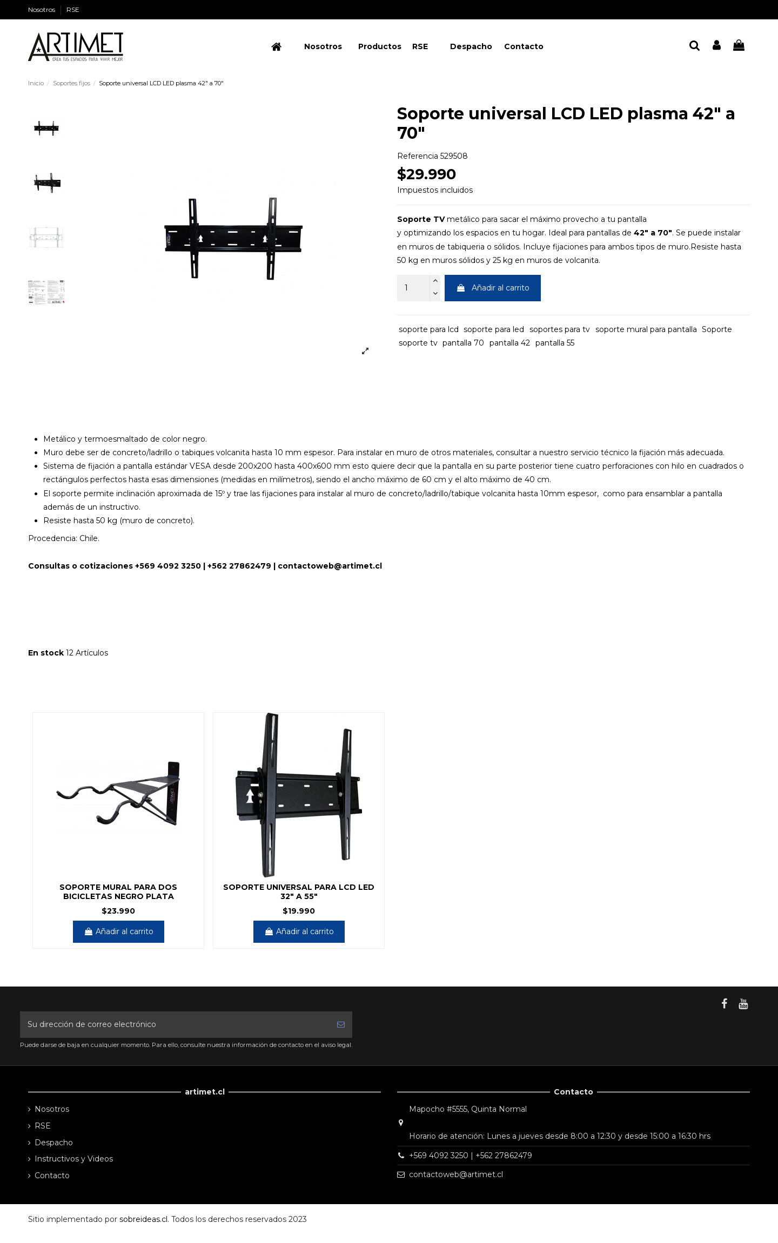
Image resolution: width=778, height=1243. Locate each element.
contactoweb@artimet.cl (456, 1174)
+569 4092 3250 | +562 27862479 (470, 1155)
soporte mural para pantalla (646, 329)
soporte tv (418, 343)
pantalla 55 (554, 343)
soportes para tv (559, 329)
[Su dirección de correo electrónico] (175, 1024)
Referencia (417, 156)
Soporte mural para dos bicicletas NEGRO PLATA (118, 891)
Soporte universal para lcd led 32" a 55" (298, 891)
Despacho (54, 1142)
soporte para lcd (429, 329)
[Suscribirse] (341, 1024)
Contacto (52, 1175)
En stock (46, 653)
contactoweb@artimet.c (329, 566)
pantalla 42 (509, 343)
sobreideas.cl (143, 1219)
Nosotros (42, 9)
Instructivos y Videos (74, 1159)
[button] (374, 46)
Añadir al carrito (492, 288)
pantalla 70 (463, 343)
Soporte (717, 329)
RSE (72, 9)
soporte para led (494, 329)
